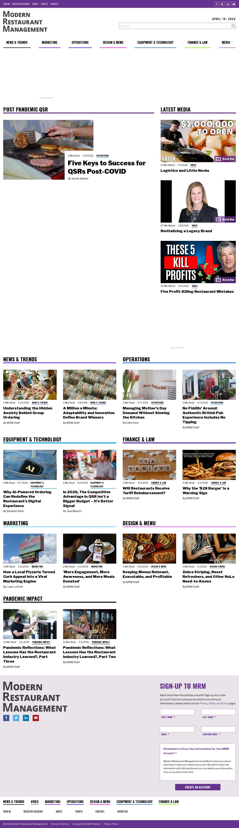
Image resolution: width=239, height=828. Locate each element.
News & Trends (40, 402)
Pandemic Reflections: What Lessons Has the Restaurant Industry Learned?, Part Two (89, 652)
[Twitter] (222, 4)
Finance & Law (158, 482)
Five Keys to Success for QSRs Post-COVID (107, 167)
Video (193, 164)
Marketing (37, 566)
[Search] (233, 26)
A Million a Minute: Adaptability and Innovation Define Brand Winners (89, 413)
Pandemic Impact (41, 642)
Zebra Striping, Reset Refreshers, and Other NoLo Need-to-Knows (208, 576)
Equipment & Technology (37, 484)
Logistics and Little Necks (185, 170)
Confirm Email (210, 734)
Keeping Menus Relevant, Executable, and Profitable (147, 574)
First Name (167, 717)
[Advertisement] (119, 73)
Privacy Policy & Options (214, 703)
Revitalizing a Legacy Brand (186, 231)
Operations (102, 155)
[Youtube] (233, 4)
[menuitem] (6, 3)
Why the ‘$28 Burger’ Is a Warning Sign (206, 490)
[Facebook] (216, 4)
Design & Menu (158, 566)
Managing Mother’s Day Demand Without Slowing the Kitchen (146, 413)
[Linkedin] (228, 4)
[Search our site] (175, 26)
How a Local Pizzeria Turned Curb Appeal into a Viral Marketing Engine (29, 576)
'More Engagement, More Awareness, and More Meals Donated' (89, 576)
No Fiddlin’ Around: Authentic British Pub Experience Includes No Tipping (204, 415)
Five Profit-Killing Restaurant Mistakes (197, 291)
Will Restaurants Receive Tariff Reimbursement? (146, 490)
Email (164, 734)
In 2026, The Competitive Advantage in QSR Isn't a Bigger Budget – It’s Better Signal (88, 499)
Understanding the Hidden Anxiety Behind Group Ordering (27, 413)
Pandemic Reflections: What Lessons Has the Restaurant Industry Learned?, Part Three (29, 654)
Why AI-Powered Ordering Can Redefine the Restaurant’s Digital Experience (27, 499)
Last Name (207, 717)
